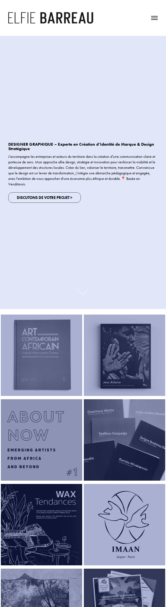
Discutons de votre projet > (44, 197)
